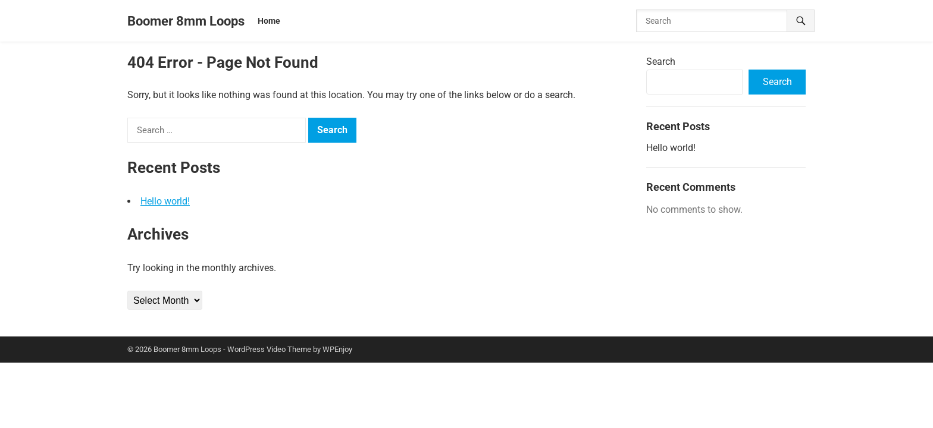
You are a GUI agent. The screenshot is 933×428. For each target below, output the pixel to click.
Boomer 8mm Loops (186, 21)
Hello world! (165, 201)
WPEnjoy (337, 349)
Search (660, 61)
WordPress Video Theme (269, 349)
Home (269, 21)
